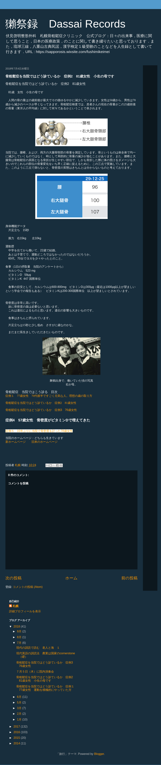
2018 (17, 626)
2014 (17, 743)
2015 (17, 737)
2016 (17, 732)
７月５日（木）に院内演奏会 (35, 671)
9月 (19, 631)
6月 (19, 696)
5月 (19, 702)
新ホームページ (15, 441)
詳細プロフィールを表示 (25, 611)
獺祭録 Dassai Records (65, 24)
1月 (19, 719)
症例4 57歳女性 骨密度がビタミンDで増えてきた (47, 420)
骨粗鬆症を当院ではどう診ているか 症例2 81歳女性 (40, 402)
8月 (19, 637)
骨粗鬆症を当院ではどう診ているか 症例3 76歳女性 (41, 409)
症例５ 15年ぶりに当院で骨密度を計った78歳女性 (39, 430)
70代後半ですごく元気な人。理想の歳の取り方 (48, 395)
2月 (19, 713)
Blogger (99, 753)
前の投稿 (129, 578)
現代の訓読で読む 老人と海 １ (38, 647)
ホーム (71, 578)
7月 (19, 642)
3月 (19, 708)
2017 (17, 726)
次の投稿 (13, 578)
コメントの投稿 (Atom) (28, 586)
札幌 (15, 606)
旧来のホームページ (44, 441)
